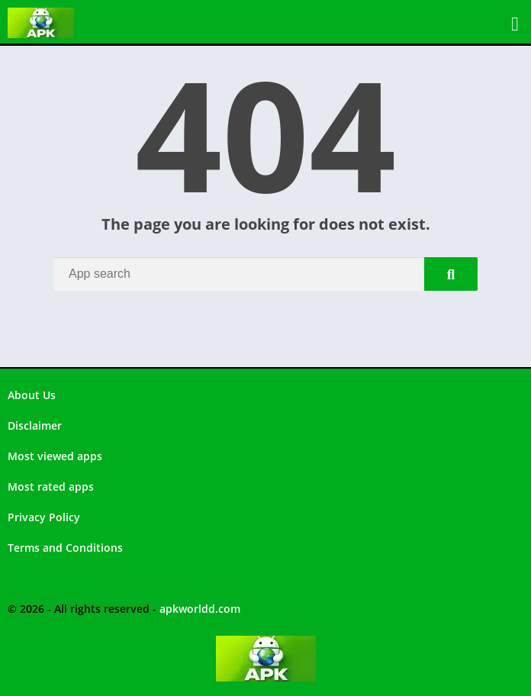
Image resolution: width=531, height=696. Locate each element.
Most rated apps (51, 486)
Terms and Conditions (65, 547)
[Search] (265, 274)
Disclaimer (35, 425)
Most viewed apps (55, 456)
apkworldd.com (199, 608)
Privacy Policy (44, 517)
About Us (32, 395)
